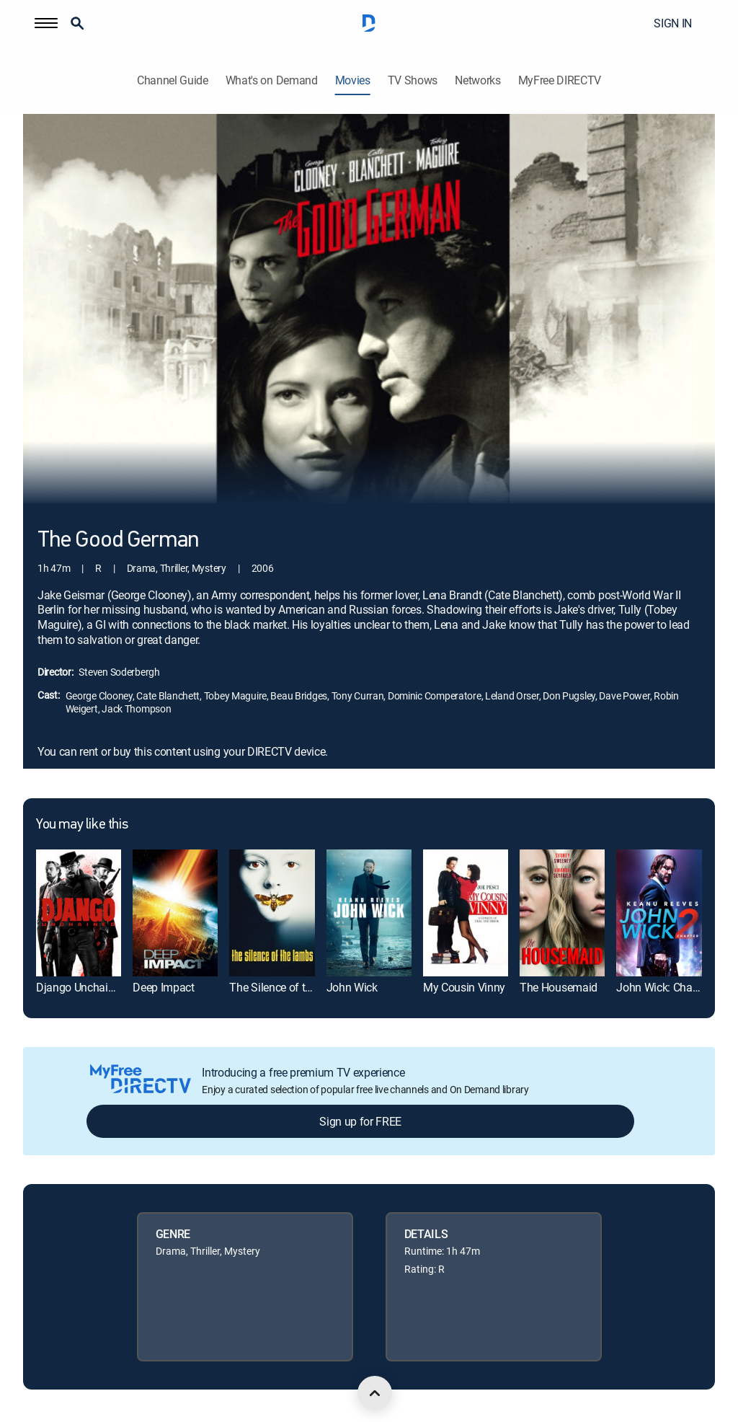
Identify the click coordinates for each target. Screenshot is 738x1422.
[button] (46, 23)
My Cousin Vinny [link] (464, 987)
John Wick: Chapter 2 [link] (668, 987)
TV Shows (412, 80)
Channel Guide (172, 80)
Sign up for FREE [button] (360, 1121)
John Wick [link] (352, 987)
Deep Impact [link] (163, 987)
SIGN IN (673, 23)
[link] (78, 913)
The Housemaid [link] (558, 987)
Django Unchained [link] (81, 987)
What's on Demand (272, 80)
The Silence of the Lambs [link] (291, 987)
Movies (352, 80)
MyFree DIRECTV (560, 80)
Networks (477, 80)
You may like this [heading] (82, 825)
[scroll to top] (375, 1393)
